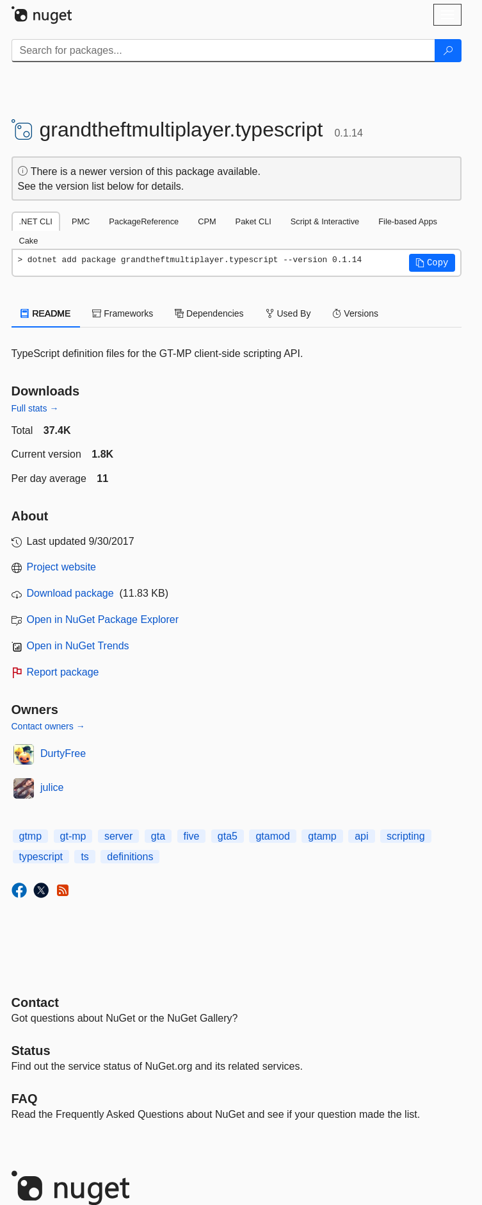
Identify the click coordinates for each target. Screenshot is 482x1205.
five (192, 836)
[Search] (448, 50)
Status (31, 1050)
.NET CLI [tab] (35, 221)
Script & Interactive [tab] (325, 221)
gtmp (30, 836)
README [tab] (46, 313)
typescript (41, 856)
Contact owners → (48, 726)
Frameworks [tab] (122, 313)
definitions (130, 856)
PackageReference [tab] (144, 221)
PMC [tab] (81, 221)
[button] (432, 263)
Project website (62, 566)
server (118, 836)
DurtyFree (63, 753)
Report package (63, 672)
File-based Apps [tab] (407, 221)
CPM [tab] (207, 221)
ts (84, 856)
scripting (406, 836)
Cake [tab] (28, 240)
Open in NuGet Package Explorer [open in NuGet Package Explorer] (103, 619)
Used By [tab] (288, 313)
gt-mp (73, 836)
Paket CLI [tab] (253, 221)
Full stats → (35, 408)
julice (51, 787)
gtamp (322, 836)
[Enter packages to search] (223, 50)
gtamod (272, 836)
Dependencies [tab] (209, 313)
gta (158, 836)
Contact (35, 1002)
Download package (70, 593)
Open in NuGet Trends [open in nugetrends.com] (78, 645)
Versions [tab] (355, 313)
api (361, 836)
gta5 (227, 836)
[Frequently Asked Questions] (25, 1099)
